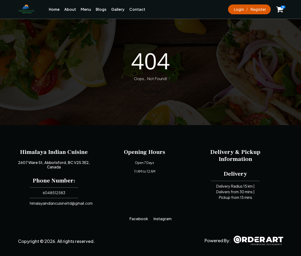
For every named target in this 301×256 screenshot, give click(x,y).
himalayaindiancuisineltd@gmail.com (61, 203)
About (70, 9)
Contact (137, 9)
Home (54, 9)
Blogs (101, 9)
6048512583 (54, 192)
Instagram (162, 218)
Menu (86, 9)
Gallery (118, 9)
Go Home (150, 91)
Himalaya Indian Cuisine (54, 152)
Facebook (139, 218)
